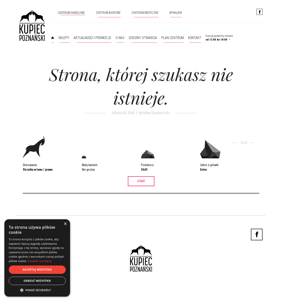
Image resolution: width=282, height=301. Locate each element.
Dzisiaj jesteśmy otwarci (219, 37)
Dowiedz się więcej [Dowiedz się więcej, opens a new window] (40, 261)
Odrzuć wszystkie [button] (37, 281)
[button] (37, 290)
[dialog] (37, 258)
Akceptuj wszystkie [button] (37, 269)
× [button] (65, 224)
